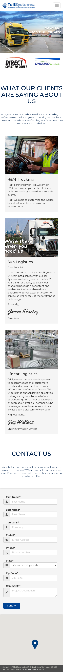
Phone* (10, 547)
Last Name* (13, 509)
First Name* (13, 497)
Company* (12, 522)
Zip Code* (12, 573)
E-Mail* (10, 535)
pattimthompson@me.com (33, 669)
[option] (15, 62)
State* (9, 560)
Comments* (13, 586)
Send (11, 605)
